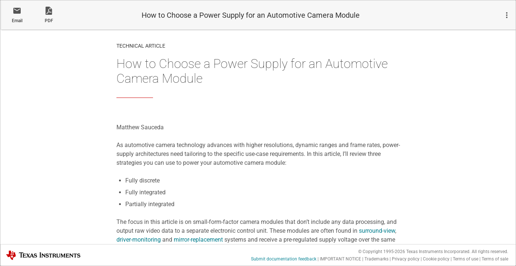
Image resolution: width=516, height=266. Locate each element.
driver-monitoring (138, 239)
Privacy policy (406, 259)
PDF (49, 20)
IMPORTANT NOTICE (340, 259)
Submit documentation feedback (283, 259)
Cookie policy (436, 259)
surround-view (377, 230)
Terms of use (465, 259)
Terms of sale (495, 259)
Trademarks (376, 259)
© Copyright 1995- (381, 251)
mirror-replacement (198, 239)
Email (17, 20)
